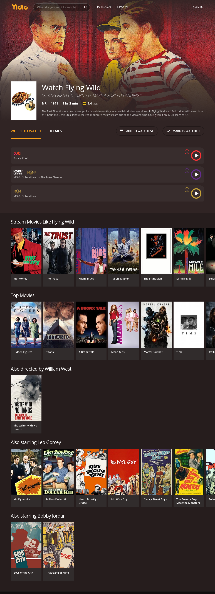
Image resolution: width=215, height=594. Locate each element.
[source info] (186, 151)
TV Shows (104, 7)
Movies (122, 7)
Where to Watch (26, 131)
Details (55, 131)
